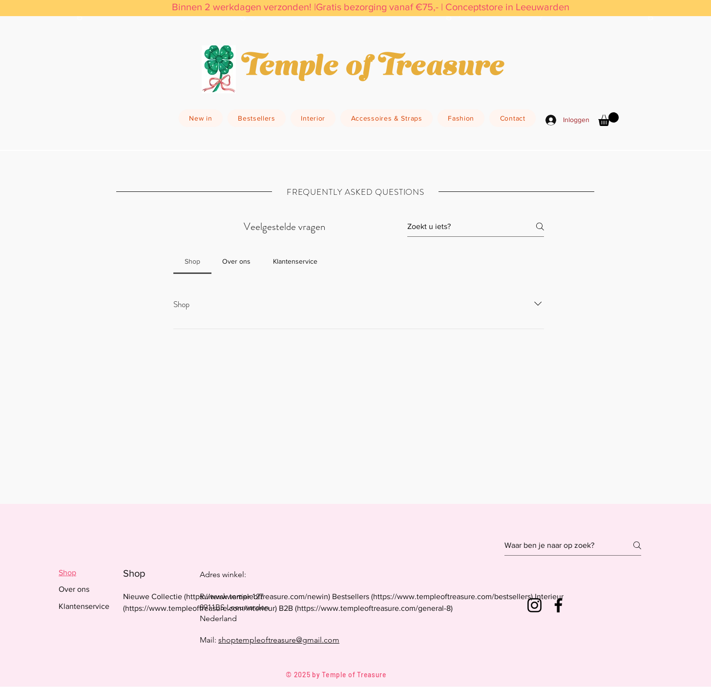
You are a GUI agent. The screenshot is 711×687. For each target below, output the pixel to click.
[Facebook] (558, 605)
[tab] (192, 261)
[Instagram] (534, 605)
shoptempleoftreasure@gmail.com (278, 640)
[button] (608, 119)
